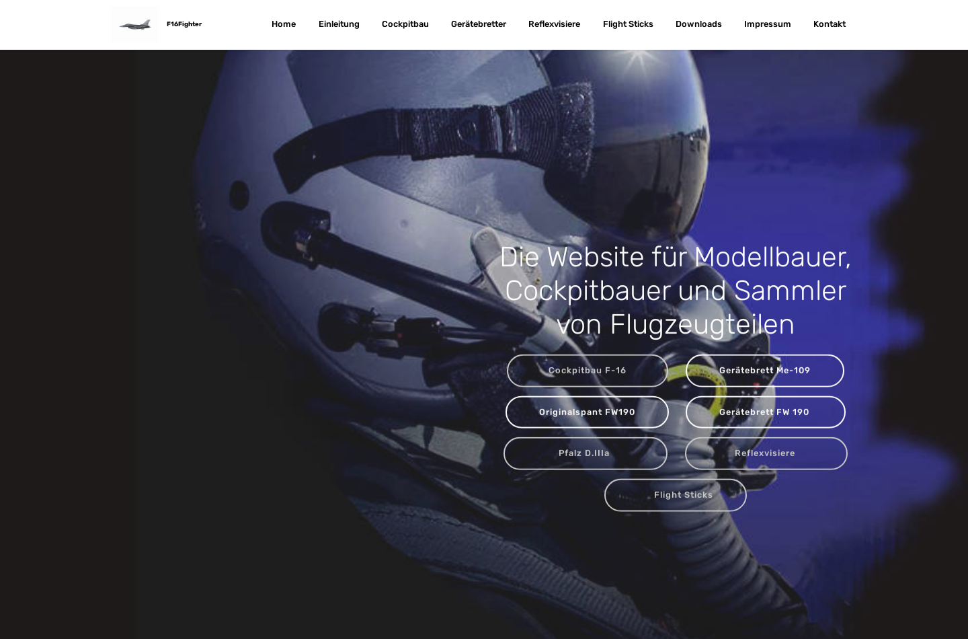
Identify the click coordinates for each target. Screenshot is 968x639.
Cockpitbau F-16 (587, 371)
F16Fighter (184, 24)
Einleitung (339, 24)
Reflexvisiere (554, 24)
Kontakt (829, 24)
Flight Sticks (628, 24)
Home (284, 24)
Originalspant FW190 (587, 412)
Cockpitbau (405, 24)
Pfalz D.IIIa (585, 454)
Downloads (699, 24)
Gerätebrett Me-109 (765, 371)
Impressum (767, 24)
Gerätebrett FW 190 (765, 412)
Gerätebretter (478, 24)
